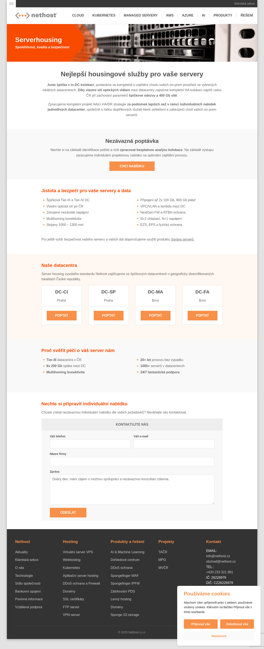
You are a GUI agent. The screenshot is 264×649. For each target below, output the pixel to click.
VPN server (71, 615)
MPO (162, 560)
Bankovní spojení (28, 591)
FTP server (71, 607)
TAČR (162, 552)
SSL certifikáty (73, 599)
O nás (19, 568)
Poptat (61, 315)
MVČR (163, 568)
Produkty (222, 15)
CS (11, 3)
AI (203, 15)
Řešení (247, 15)
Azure (187, 15)
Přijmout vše (200, 624)
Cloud (78, 15)
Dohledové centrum (125, 560)
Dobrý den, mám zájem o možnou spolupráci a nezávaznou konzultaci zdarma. (132, 489)
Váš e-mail (141, 436)
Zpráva (54, 471)
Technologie (24, 575)
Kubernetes (103, 15)
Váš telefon (58, 436)
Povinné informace (29, 599)
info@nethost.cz (218, 556)
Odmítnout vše (237, 624)
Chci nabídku (132, 166)
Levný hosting (121, 599)
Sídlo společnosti (27, 583)
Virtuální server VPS (78, 552)
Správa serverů (182, 239)
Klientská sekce (244, 3)
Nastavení (219, 636)
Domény (69, 591)
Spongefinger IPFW (125, 583)
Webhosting (71, 560)
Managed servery (141, 15)
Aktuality (21, 552)
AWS (170, 15)
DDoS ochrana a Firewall (81, 583)
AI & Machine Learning (127, 552)
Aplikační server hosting (80, 575)
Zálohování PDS (123, 591)
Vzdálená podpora (28, 607)
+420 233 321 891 (219, 572)
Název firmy (58, 454)
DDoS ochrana (122, 568)
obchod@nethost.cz (221, 561)
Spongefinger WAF (125, 575)
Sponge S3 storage (125, 615)
